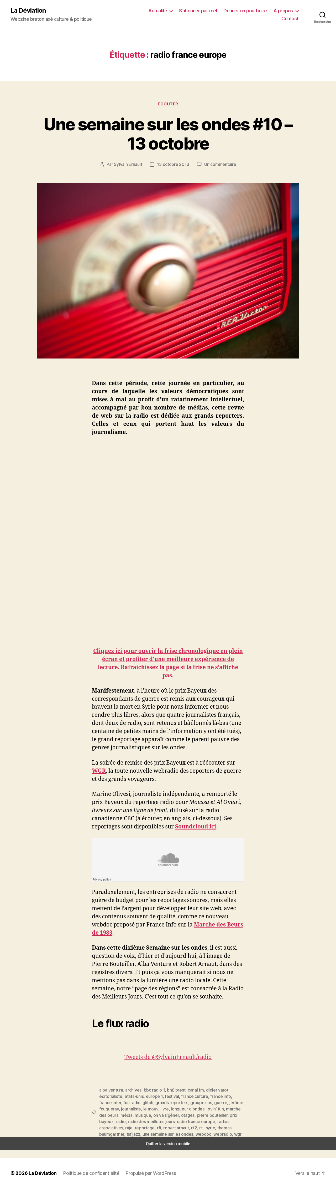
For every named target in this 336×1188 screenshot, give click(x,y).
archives (131, 1090)
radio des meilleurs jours (220, 1115)
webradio (107, 1134)
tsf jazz (155, 1127)
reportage (190, 1121)
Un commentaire (218, 164)
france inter (209, 1096)
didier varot (210, 1090)
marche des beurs (188, 1109)
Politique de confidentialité (86, 1173)
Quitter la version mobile (168, 1143)
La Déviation (27, 10)
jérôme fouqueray (194, 1102)
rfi (203, 1121)
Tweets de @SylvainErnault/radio (168, 1057)
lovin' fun (162, 1109)
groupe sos (153, 1102)
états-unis (108, 1096)
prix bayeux (174, 1115)
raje (176, 1121)
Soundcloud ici (196, 827)
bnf (166, 1090)
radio (191, 1115)
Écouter (168, 104)
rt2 (234, 1121)
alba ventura (110, 1090)
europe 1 (127, 1096)
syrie (103, 1127)
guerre (171, 1102)
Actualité (164, 10)
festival (143, 1096)
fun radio (229, 1096)
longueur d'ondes (136, 1109)
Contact (290, 18)
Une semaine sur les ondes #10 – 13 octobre (168, 134)
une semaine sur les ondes (188, 1127)
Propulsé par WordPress (144, 1173)
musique (227, 1109)
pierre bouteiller (148, 1115)
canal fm (189, 1090)
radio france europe (116, 1121)
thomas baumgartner (128, 1127)
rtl (240, 1121)
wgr (121, 1134)
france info (187, 1096)
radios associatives (153, 1121)
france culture (164, 1096)
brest (175, 1090)
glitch (104, 1102)
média (211, 1109)
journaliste (221, 1102)
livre (114, 1109)
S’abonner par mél (203, 10)
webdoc (222, 1127)
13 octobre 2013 (173, 164)
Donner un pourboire (248, 10)
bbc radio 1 (151, 1090)
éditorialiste (232, 1090)
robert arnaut (218, 1121)
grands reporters (125, 1102)
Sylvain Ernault (130, 164)
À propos (284, 10)
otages (126, 1115)
